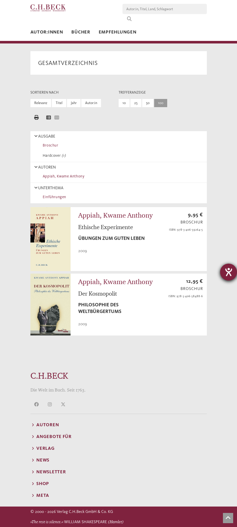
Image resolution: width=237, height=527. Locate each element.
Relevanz (40, 103)
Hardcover (53, 155)
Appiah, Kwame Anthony (63, 176)
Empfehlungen (118, 32)
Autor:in (91, 103)
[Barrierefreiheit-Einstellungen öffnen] (228, 272)
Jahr (74, 103)
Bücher (80, 32)
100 (160, 103)
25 (136, 103)
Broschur (49, 145)
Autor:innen (46, 32)
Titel (59, 103)
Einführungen (53, 197)
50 (148, 103)
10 (124, 103)
